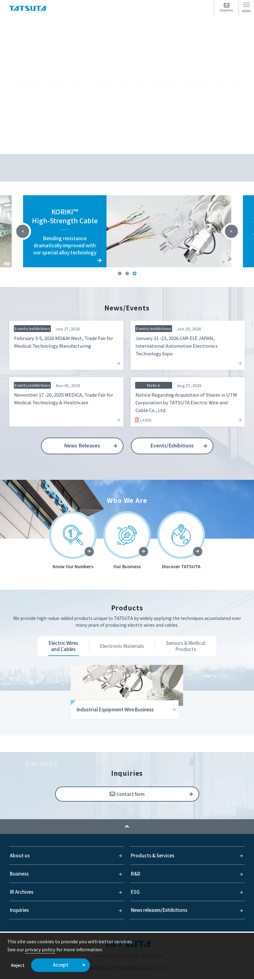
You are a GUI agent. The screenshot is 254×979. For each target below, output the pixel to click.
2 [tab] (127, 273)
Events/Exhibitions (172, 445)
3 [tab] (134, 273)
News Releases (82, 445)
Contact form (130, 794)
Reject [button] (18, 965)
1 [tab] (120, 273)
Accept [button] (60, 964)
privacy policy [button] (40, 949)
